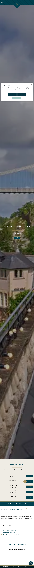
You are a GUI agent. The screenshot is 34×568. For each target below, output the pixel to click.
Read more (4, 520)
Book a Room (5, 566)
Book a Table (17, 566)
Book (17, 237)
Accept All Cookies (22, 94)
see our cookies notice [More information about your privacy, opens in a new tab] (10, 91)
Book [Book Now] (29, 476)
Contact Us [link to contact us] (4, 538)
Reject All (12, 94)
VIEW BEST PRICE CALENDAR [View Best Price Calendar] (17, 503)
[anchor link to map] (26, 510)
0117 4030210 (6, 513)
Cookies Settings (16, 98)
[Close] (31, 84)
